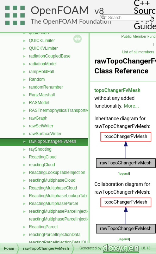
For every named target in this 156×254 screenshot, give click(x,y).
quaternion (39, 32)
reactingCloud (42, 164)
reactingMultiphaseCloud (52, 180)
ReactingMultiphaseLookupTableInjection (67, 195)
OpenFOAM (60, 10)
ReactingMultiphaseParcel (53, 203)
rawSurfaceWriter (45, 133)
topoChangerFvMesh (117, 90)
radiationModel (43, 63)
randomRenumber (46, 87)
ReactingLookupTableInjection (57, 172)
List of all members (138, 52)
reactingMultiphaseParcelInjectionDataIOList (70, 219)
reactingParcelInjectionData (55, 234)
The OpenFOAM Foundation (71, 21)
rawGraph (38, 118)
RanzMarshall (42, 94)
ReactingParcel (43, 226)
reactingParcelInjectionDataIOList (60, 242)
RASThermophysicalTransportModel (63, 110)
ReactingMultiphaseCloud (53, 188)
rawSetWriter (41, 125)
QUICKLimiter (42, 40)
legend (124, 173)
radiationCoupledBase (49, 56)
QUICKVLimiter (43, 48)
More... (131, 106)
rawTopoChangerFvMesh (52, 141)
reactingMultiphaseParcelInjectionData (65, 211)
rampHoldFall (41, 71)
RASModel (39, 102)
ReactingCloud (43, 157)
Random (37, 79)
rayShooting (40, 149)
